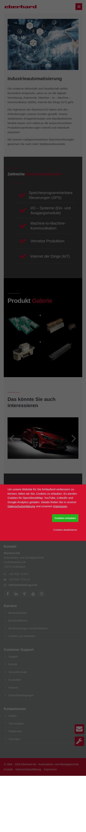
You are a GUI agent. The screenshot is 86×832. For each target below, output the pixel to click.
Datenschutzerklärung (21, 506)
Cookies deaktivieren (65, 529)
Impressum (60, 506)
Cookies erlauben (65, 518)
